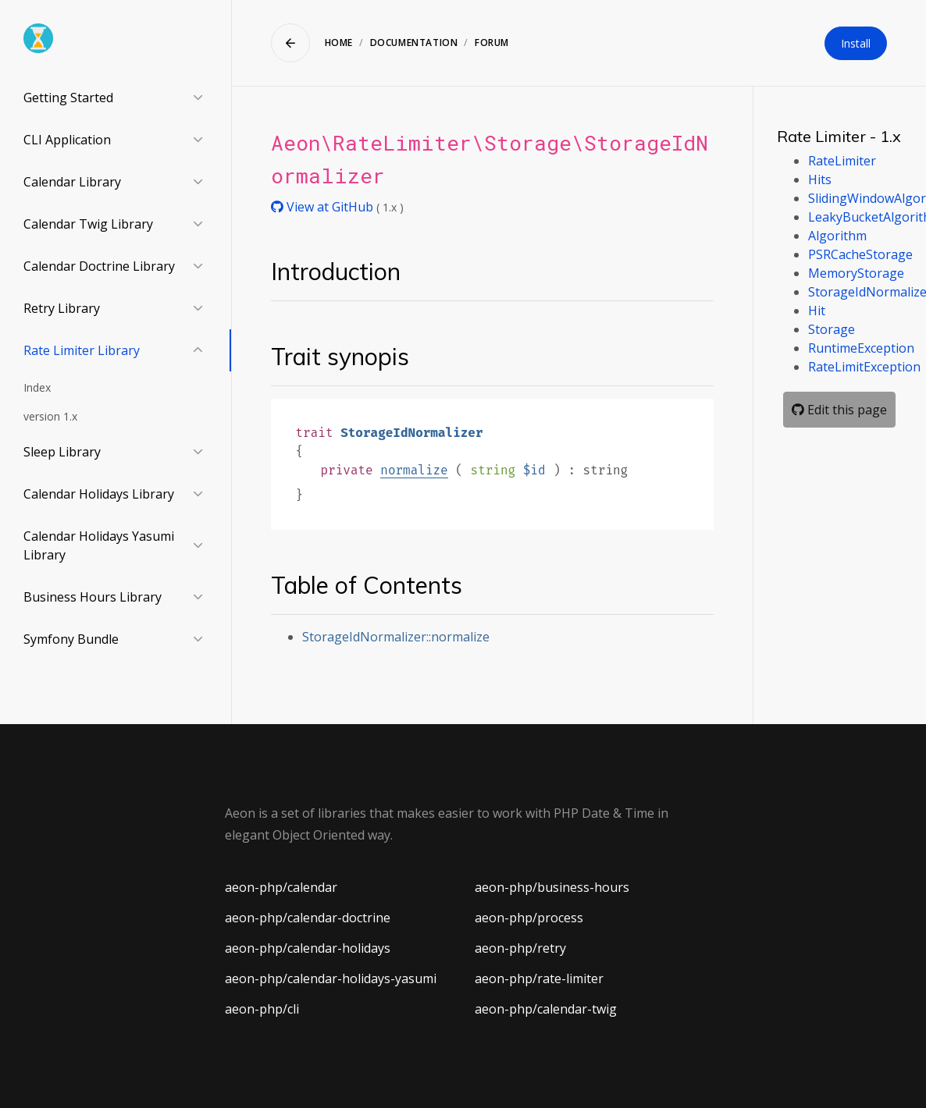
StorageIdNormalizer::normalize (396, 636)
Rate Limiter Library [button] (81, 350)
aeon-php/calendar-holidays (307, 948)
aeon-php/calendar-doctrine (307, 917)
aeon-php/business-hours (552, 887)
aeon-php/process (529, 917)
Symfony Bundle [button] (71, 639)
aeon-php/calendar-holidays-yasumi (330, 978)
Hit (816, 310)
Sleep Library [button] (62, 451)
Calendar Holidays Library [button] (98, 494)
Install (856, 43)
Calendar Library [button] (72, 181)
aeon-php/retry (520, 948)
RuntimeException (861, 348)
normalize (413, 470)
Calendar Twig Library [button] (88, 224)
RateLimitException (864, 366)
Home (339, 42)
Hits (820, 179)
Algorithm (837, 235)
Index (37, 387)
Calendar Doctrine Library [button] (99, 266)
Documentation (414, 42)
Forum (492, 42)
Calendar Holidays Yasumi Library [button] (98, 545)
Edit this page (839, 409)
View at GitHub (323, 206)
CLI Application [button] (67, 139)
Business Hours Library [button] (92, 596)
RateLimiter (842, 160)
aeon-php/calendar (281, 887)
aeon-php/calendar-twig (546, 1008)
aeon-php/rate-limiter (539, 978)
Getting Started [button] (68, 97)
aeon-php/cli (262, 1008)
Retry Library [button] (61, 308)
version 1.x (50, 416)
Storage (831, 329)
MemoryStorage (856, 273)
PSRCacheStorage (860, 254)
